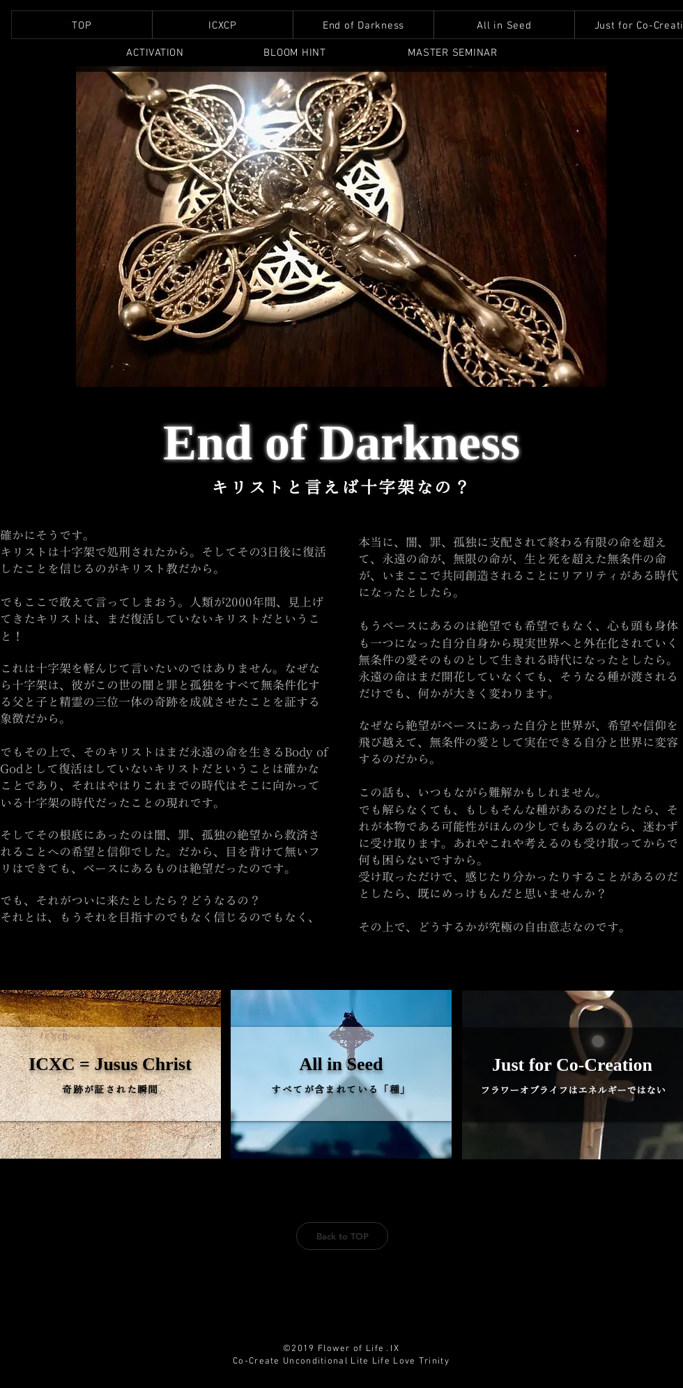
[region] (155, 53)
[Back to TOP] (342, 1236)
